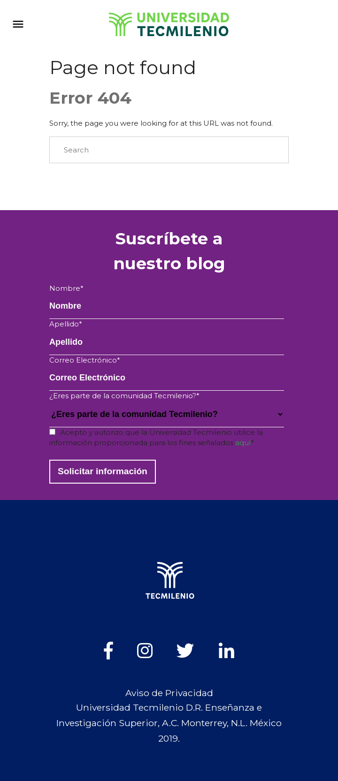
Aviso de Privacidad (169, 692)
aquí (243, 442)
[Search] (169, 150)
